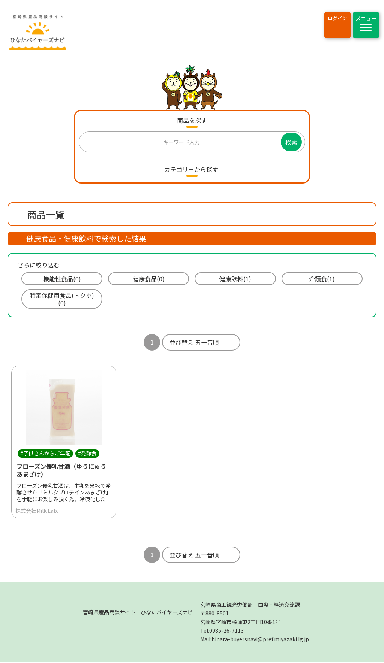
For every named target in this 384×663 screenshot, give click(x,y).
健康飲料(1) (235, 278)
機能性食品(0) (62, 278)
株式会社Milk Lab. (36, 511)
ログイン (337, 18)
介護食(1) (322, 278)
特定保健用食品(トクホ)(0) (62, 299)
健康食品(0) (149, 278)
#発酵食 (87, 453)
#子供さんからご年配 (45, 453)
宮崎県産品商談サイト (138, 613)
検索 (291, 141)
